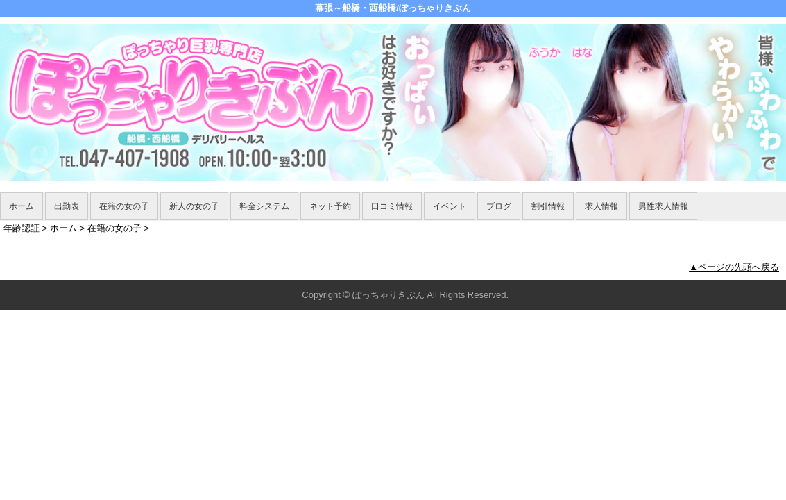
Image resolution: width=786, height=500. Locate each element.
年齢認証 (21, 228)
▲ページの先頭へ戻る (734, 267)
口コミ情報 (392, 206)
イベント (449, 206)
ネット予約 (330, 206)
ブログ (498, 206)
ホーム (21, 206)
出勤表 (66, 206)
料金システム (264, 206)
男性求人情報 (663, 206)
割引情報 (548, 206)
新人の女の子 (194, 206)
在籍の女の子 (124, 206)
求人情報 (601, 206)
